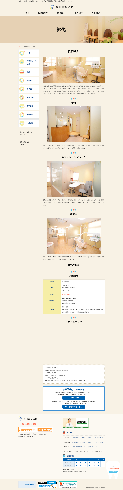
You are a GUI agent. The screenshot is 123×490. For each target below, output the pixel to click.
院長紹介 (61, 13)
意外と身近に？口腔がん (24, 143)
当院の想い (43, 13)
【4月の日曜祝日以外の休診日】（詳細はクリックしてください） (87, 437)
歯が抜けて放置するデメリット (26, 133)
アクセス (96, 13)
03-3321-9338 (66, 294)
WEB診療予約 (113, 471)
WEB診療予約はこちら (73, 407)
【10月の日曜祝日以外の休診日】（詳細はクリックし (84, 447)
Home (26, 13)
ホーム (20, 46)
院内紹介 (78, 13)
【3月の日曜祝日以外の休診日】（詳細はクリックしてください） (87, 442)
